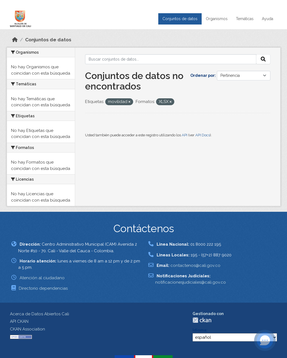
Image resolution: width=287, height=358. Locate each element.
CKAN (202, 320)
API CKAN (19, 321)
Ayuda (267, 19)
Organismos (217, 19)
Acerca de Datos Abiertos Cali (39, 313)
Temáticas (245, 19)
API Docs (202, 135)
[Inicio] (15, 39)
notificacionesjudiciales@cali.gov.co (190, 282)
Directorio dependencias (43, 288)
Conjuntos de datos (180, 19)
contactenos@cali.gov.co (195, 265)
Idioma (199, 330)
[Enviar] (263, 59)
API (184, 135)
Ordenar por (202, 75)
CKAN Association (27, 329)
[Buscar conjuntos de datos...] (170, 59)
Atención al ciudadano (42, 277)
